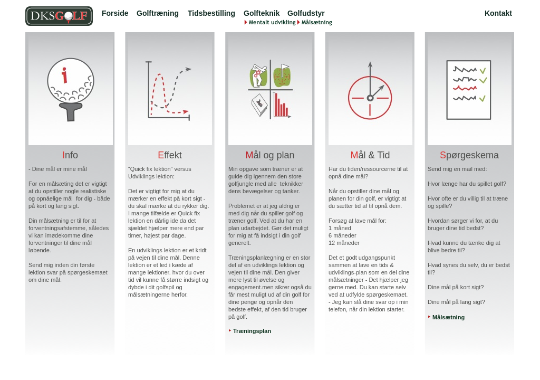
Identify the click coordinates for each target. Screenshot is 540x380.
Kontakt (498, 13)
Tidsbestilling (211, 13)
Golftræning (158, 13)
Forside (115, 13)
